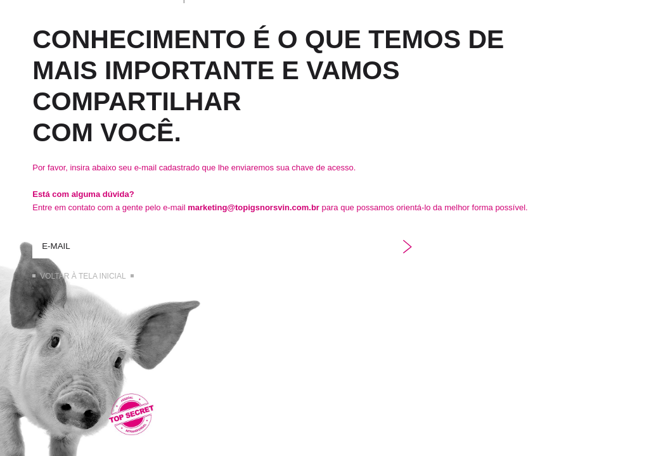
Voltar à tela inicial (82, 276)
